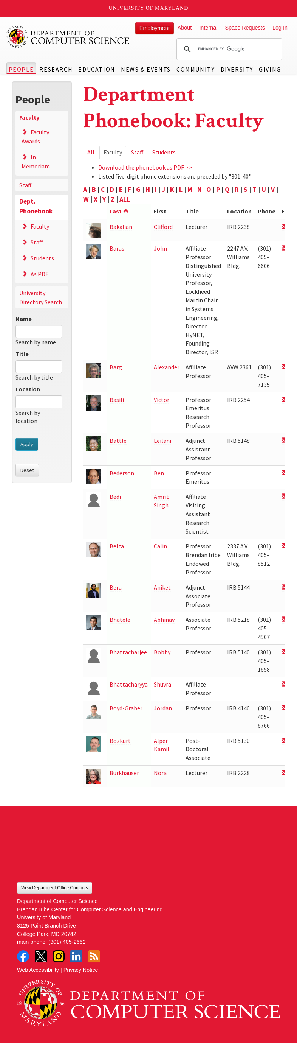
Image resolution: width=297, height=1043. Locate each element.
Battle (118, 440)
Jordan (163, 708)
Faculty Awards (35, 136)
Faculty (29, 117)
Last (119, 211)
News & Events (146, 69)
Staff (25, 185)
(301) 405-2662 (66, 942)
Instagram (59, 956)
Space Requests (245, 28)
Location (27, 389)
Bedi (115, 496)
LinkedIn (76, 956)
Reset (27, 470)
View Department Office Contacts (54, 887)
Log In (280, 28)
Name (23, 318)
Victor (161, 399)
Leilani (162, 440)
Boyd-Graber (126, 708)
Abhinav (164, 619)
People (21, 69)
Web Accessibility (38, 970)
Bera (116, 587)
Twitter (41, 956)
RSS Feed (94, 956)
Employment (154, 28)
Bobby (162, 652)
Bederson (122, 473)
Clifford (163, 226)
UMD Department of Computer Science (68, 37)
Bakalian (121, 226)
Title (22, 354)
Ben (159, 473)
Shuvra (162, 684)
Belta (117, 546)
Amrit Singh (161, 501)
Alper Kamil (161, 745)
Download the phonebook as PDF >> (145, 167)
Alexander (166, 367)
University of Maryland (149, 8)
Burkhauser (124, 773)
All (90, 152)
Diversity (237, 69)
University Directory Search (40, 297)
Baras (117, 248)
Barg (116, 367)
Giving (270, 69)
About (185, 28)
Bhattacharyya (129, 684)
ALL (124, 199)
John (160, 248)
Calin (160, 546)
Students (42, 258)
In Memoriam (36, 161)
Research (56, 69)
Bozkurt (120, 740)
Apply (26, 444)
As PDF (39, 274)
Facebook (23, 956)
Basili (117, 399)
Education (96, 69)
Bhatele (120, 619)
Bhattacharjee (128, 652)
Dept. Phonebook (36, 206)
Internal (208, 28)
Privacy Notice (80, 970)
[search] (228, 49)
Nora (160, 773)
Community (195, 69)
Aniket (162, 587)
